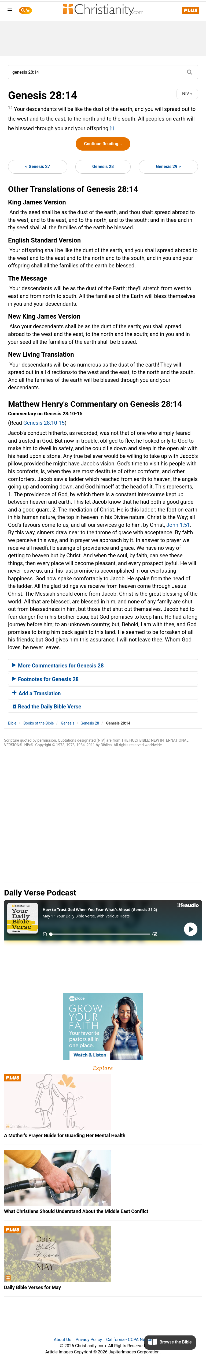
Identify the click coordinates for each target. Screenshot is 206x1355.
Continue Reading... (103, 143)
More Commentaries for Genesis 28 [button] (58, 665)
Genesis (67, 723)
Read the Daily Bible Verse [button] (46, 706)
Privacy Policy (89, 1339)
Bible (12, 723)
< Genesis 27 (37, 166)
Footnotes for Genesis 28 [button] (45, 679)
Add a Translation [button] (36, 693)
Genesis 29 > (168, 166)
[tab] (103, 665)
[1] (112, 128)
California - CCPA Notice (129, 1339)
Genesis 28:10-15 (44, 423)
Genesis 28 (103, 166)
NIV (187, 93)
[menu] (10, 11)
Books (39, 723)
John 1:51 (178, 525)
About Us (62, 1339)
